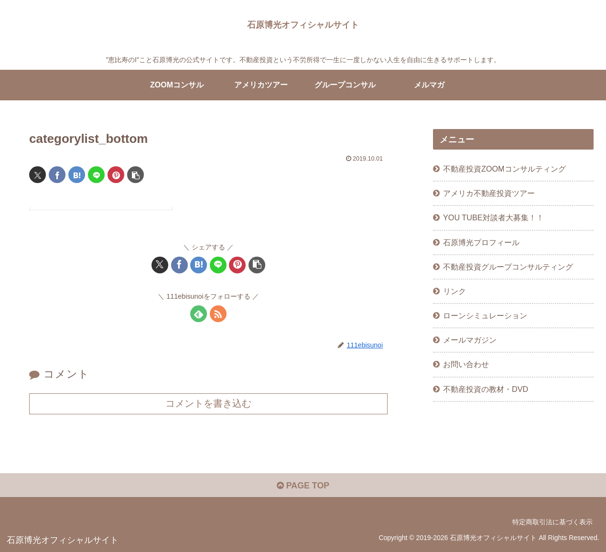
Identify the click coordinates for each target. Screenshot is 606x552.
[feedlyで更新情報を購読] (198, 313)
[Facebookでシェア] (57, 174)
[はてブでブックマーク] (76, 174)
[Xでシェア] (37, 174)
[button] (135, 174)
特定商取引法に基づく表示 (552, 522)
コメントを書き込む (208, 403)
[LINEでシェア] (96, 174)
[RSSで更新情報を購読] (218, 313)
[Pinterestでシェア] (116, 174)
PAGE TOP (302, 486)
